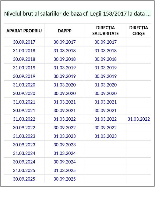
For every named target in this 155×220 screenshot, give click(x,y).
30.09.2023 (24, 145)
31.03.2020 (24, 85)
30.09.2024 (24, 162)
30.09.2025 (24, 179)
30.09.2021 (24, 110)
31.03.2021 (24, 102)
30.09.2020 (24, 93)
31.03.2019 (24, 68)
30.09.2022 (24, 127)
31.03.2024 (24, 153)
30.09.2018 (24, 59)
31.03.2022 (24, 119)
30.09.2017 (24, 42)
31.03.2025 (24, 170)
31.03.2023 (24, 136)
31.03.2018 (24, 50)
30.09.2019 (24, 76)
